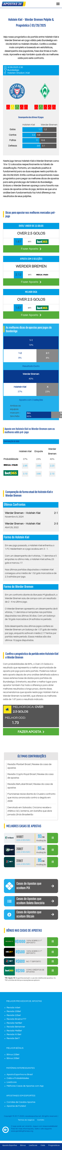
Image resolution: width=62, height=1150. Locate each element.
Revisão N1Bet (14, 1034)
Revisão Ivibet (13, 1008)
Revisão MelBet (14, 1031)
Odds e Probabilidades (18, 1078)
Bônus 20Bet (13, 1058)
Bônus (23, 1145)
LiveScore (12, 1082)
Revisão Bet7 (13, 1038)
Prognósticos (54, 1145)
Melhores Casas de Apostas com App (25, 1086)
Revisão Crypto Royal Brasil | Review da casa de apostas (30, 776)
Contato (40, 1120)
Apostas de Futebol (16, 1106)
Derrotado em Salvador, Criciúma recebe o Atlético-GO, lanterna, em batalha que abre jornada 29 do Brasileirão (29, 811)
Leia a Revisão (23, 840)
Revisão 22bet (14, 1015)
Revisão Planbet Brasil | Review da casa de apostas (29, 766)
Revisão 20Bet (14, 1011)
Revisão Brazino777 (16, 1019)
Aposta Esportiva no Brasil (20, 1074)
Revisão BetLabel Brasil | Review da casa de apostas (30, 786)
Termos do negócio (26, 1120)
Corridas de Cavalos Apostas (21, 1102)
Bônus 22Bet (13, 1054)
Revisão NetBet (14, 1023)
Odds (43, 1145)
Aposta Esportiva (9, 1145)
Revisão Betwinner (16, 1027)
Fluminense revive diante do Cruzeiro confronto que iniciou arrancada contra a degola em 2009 (31, 797)
